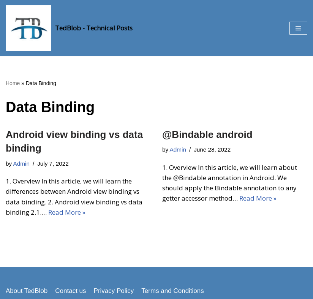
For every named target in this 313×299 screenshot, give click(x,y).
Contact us (70, 290)
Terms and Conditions (172, 290)
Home (13, 83)
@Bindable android (207, 134)
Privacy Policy (114, 290)
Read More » (66, 212)
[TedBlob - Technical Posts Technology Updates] (69, 28)
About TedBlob (26, 290)
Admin (21, 163)
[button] (298, 28)
